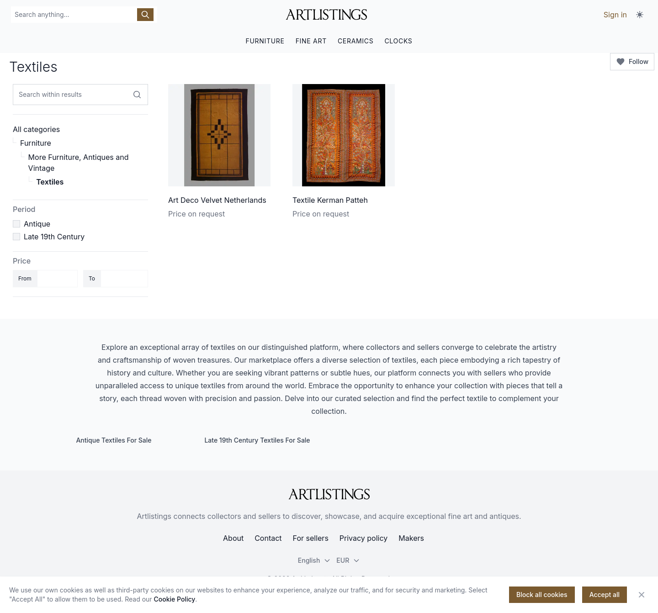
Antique (37, 223)
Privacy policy (363, 538)
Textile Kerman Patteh (330, 200)
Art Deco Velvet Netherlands (217, 200)
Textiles (50, 181)
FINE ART (311, 41)
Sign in (615, 14)
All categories (36, 129)
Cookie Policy (175, 599)
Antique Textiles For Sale (113, 440)
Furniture (35, 143)
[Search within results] (137, 94)
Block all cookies (542, 594)
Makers (411, 538)
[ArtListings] (329, 494)
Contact (268, 538)
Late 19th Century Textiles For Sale (257, 440)
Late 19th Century (54, 236)
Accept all (604, 594)
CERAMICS (356, 41)
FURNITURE (264, 41)
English (314, 560)
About (233, 538)
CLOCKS (398, 41)
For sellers (311, 538)
